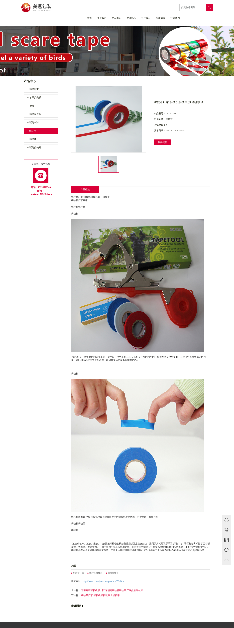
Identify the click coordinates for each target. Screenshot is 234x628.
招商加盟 (160, 18)
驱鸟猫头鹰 (35, 147)
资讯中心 (131, 18)
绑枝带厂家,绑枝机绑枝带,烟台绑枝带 (100, 595)
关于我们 (102, 18)
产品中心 (116, 18)
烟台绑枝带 (113, 573)
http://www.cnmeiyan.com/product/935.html (103, 581)
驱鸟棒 (32, 139)
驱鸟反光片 (35, 114)
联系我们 (175, 18)
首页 (89, 18)
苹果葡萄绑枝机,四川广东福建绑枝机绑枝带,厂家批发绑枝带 (112, 590)
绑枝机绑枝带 (95, 573)
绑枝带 (32, 131)
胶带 (31, 106)
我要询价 (162, 142)
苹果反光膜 (35, 97)
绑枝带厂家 (78, 573)
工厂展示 (145, 18)
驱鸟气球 (34, 122)
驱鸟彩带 (34, 89)
